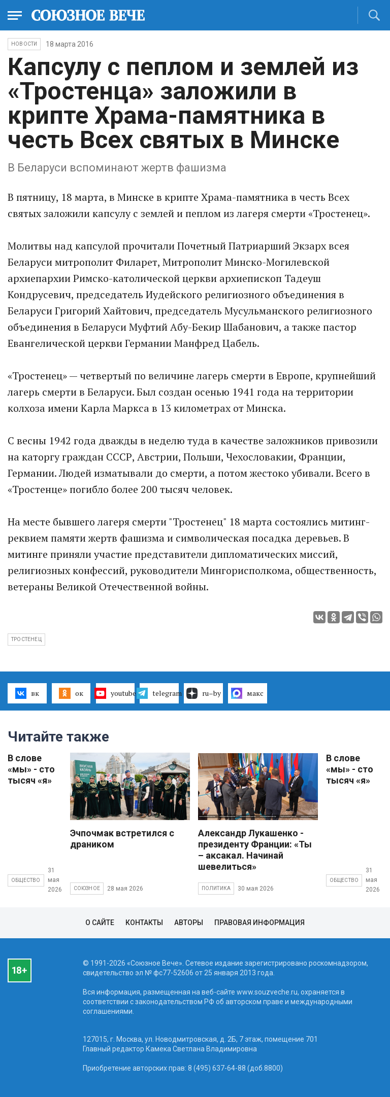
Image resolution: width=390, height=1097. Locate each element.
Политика (216, 888)
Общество (26, 880)
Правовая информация (259, 922)
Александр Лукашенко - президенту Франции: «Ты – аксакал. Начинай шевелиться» (255, 850)
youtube (115, 693)
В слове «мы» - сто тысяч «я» (31, 769)
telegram (159, 693)
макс (247, 693)
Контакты (144, 922)
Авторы (188, 922)
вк (27, 693)
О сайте (99, 922)
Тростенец (26, 639)
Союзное (87, 888)
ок (71, 693)
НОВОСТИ (24, 44)
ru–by (203, 693)
